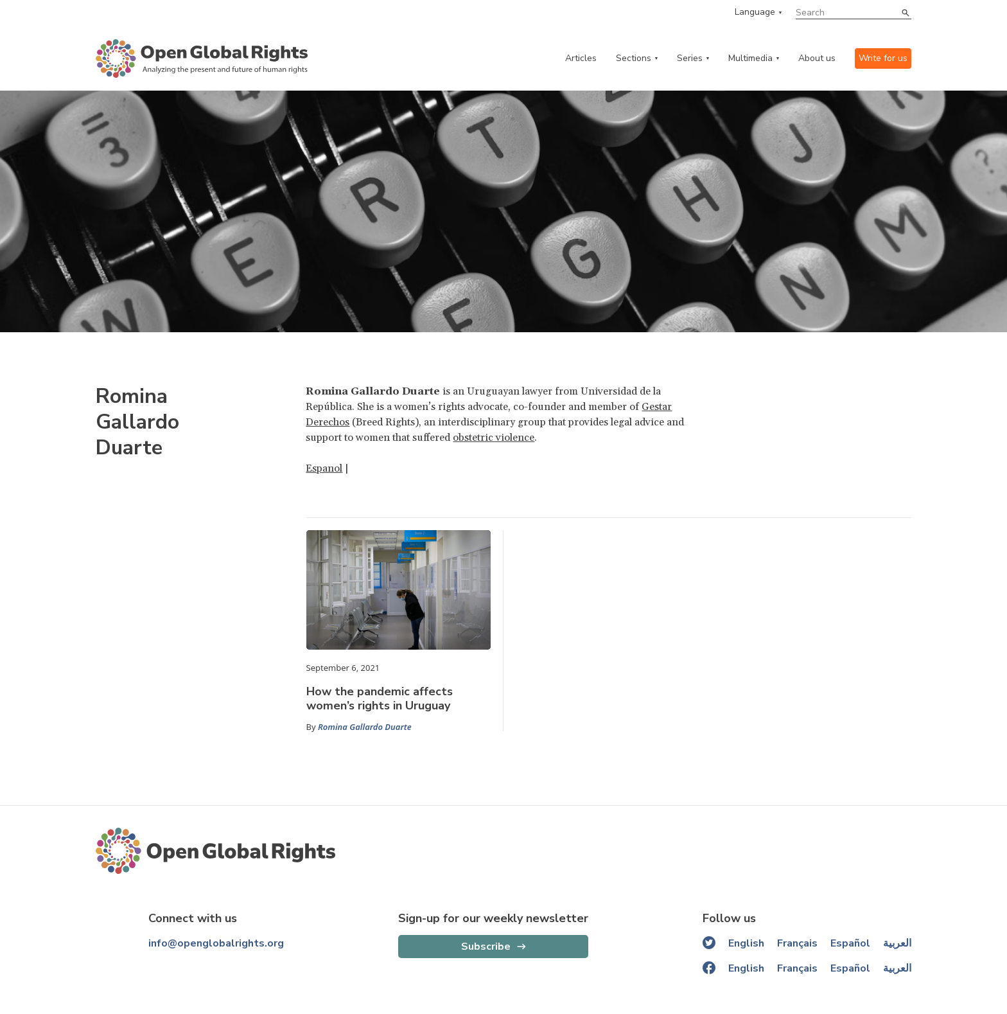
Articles (581, 58)
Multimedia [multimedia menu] (750, 58)
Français (797, 943)
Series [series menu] (690, 58)
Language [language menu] (755, 12)
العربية (897, 943)
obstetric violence (493, 437)
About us (817, 58)
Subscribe (486, 946)
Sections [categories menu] (633, 58)
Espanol (324, 468)
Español (850, 943)
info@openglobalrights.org (216, 943)
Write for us (883, 58)
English (746, 943)
